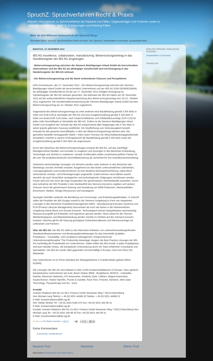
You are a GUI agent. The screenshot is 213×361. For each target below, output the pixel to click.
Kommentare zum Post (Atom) (58, 353)
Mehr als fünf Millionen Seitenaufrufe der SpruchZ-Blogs (63, 35)
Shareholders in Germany (158, 55)
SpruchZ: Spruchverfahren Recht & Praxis (80, 14)
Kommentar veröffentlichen (49, 334)
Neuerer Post (41, 346)
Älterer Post (131, 346)
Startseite (86, 346)
